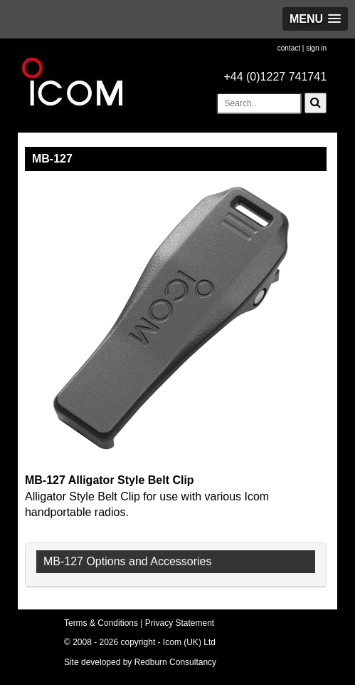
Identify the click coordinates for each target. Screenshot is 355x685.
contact (288, 48)
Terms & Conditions (101, 623)
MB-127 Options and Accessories (127, 561)
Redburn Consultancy (175, 662)
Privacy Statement (179, 623)
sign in (316, 48)
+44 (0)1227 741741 (275, 77)
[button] (315, 19)
